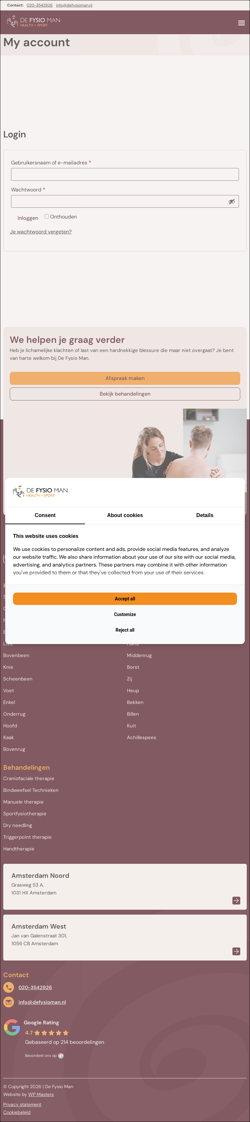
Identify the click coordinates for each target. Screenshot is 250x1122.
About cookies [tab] (125, 515)
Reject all (125, 630)
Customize (125, 614)
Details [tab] (204, 515)
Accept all (125, 598)
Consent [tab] (45, 515)
